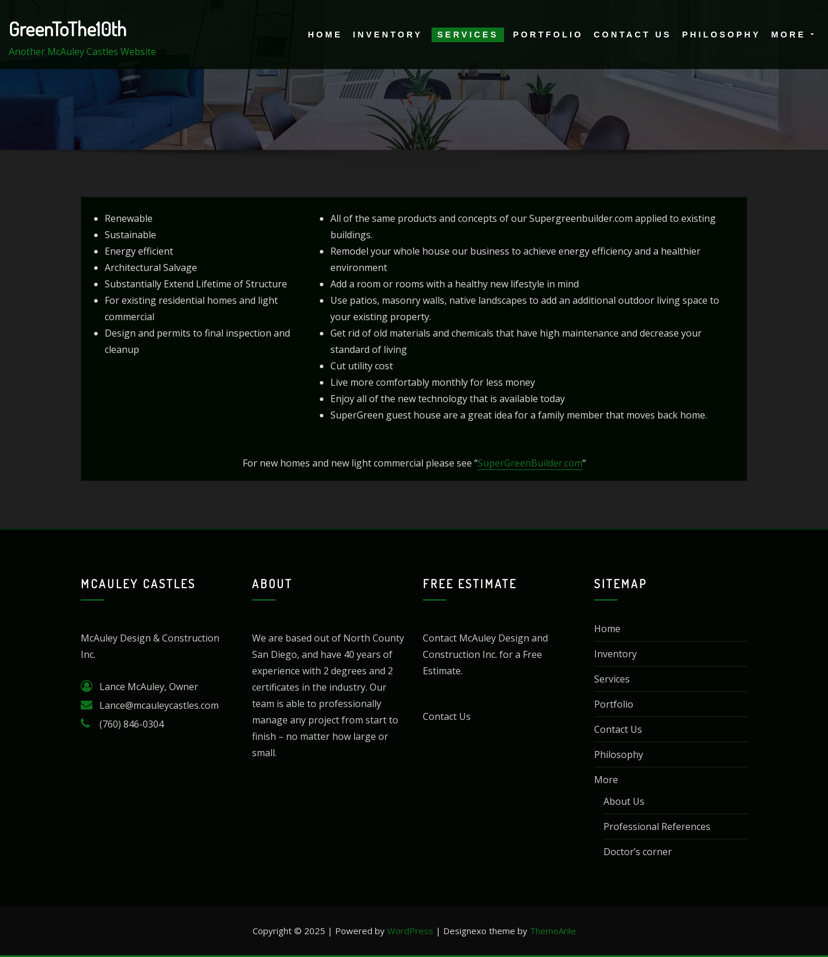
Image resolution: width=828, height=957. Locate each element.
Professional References (656, 826)
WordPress (410, 931)
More (792, 34)
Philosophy (721, 34)
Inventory (388, 34)
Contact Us (632, 34)
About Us (623, 801)
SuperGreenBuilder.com (530, 463)
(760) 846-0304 (131, 724)
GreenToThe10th (67, 28)
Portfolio (548, 34)
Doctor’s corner (637, 851)
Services (468, 34)
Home (325, 34)
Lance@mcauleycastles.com (159, 705)
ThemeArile (553, 931)
